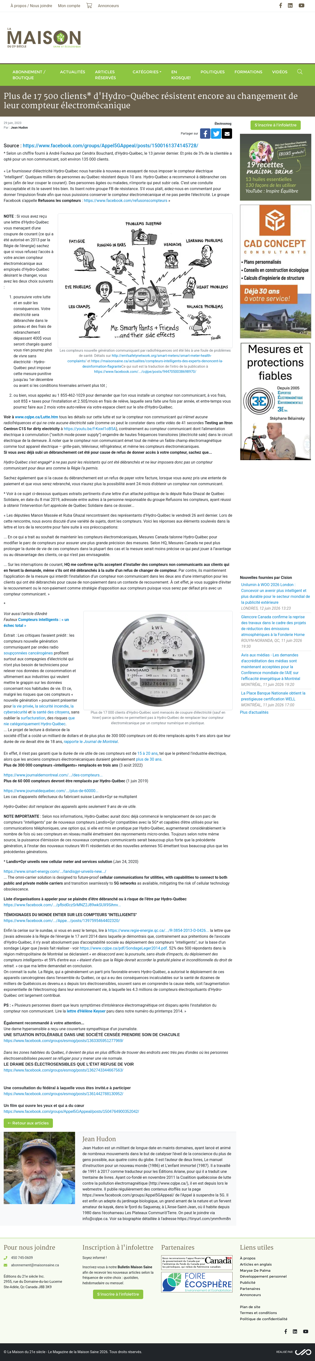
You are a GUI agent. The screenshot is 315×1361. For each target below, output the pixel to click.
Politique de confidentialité (263, 1319)
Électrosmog (223, 123)
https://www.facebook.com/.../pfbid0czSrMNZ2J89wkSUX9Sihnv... (62, 905)
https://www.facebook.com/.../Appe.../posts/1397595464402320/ (62, 920)
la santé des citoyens (50, 712)
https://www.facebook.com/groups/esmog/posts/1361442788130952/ (63, 1094)
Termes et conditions (258, 1313)
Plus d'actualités (254, 712)
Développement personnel (263, 1276)
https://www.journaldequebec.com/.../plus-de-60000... (51, 790)
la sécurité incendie (52, 706)
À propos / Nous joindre (31, 5)
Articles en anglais (256, 1264)
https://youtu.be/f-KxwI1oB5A (90, 428)
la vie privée (23, 706)
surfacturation (33, 718)
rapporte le (91, 741)
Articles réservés (105, 75)
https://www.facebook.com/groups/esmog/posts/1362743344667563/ (63, 1070)
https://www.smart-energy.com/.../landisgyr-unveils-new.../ (55, 871)
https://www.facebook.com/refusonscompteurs (125, 200)
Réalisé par (284, 1352)
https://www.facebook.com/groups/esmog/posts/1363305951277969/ (63, 1041)
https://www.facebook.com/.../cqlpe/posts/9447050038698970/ (145, 372)
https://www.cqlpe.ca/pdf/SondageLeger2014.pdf (123, 948)
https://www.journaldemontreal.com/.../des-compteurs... (53, 775)
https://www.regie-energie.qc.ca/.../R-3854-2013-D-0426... (158, 930)
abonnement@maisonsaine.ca (35, 1265)
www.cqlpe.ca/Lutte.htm (36, 417)
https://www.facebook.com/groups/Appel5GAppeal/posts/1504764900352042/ (71, 1111)
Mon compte (69, 5)
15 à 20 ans (147, 753)
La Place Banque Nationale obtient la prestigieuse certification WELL (273, 696)
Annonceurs (250, 1295)
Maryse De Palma (255, 1270)
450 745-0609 (22, 1258)
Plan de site (250, 1307)
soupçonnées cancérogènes (28, 653)
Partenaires (250, 1288)
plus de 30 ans (148, 759)
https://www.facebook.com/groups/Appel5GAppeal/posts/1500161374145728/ (110, 146)
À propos (247, 1258)
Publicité (247, 1282)
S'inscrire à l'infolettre (276, 125)
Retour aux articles (28, 1123)
